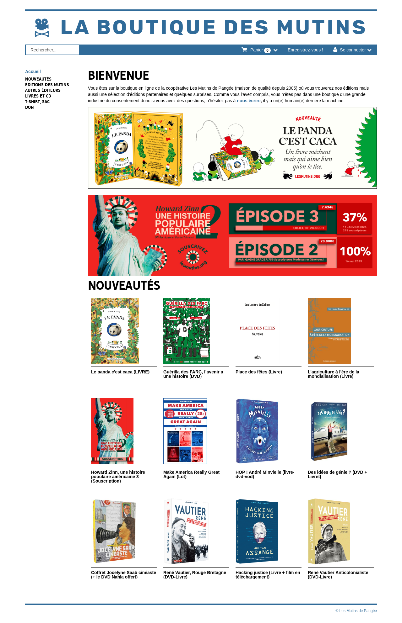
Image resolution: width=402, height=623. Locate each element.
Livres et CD (38, 96)
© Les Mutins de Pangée (356, 611)
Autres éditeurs (43, 90)
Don (29, 107)
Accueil (33, 71)
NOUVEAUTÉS (38, 79)
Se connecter (353, 49)
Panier (260, 50)
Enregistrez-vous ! (305, 49)
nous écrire (248, 100)
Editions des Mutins (47, 84)
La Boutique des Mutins (213, 28)
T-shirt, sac (37, 101)
